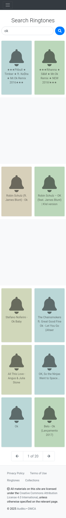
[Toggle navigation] (8, 5)
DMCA (32, 508)
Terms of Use (38, 473)
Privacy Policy (15, 473)
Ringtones (13, 480)
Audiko (21, 508)
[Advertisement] (33, 130)
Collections (32, 480)
